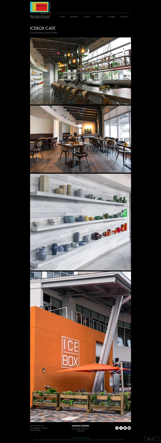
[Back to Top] (151, 439)
